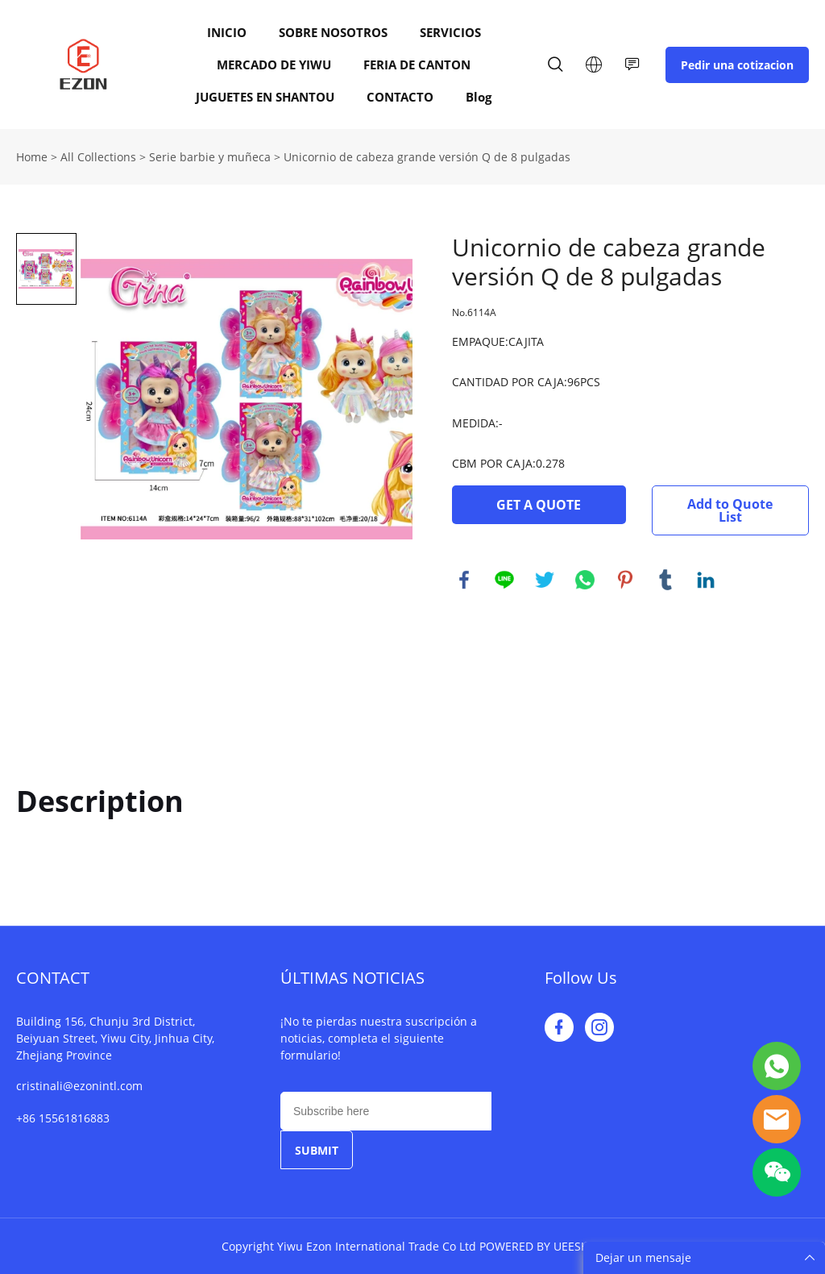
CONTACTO (400, 97)
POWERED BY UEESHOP (541, 1246)
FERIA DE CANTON (417, 64)
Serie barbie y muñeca (210, 156)
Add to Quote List (730, 510)
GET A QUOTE (538, 505)
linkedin (706, 580)
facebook (464, 580)
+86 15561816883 (63, 1118)
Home (32, 156)
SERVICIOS (450, 32)
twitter (545, 580)
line (504, 580)
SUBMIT (316, 1150)
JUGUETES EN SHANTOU (265, 97)
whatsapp (585, 580)
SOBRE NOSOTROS (333, 32)
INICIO (227, 32)
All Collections (98, 156)
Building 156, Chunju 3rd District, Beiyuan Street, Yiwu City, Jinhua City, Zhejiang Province (115, 1038)
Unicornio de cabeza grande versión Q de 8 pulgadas (427, 156)
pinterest (625, 580)
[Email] (385, 1111)
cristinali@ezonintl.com (79, 1085)
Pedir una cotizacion (737, 65)
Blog (478, 97)
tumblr (665, 580)
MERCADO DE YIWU (274, 64)
